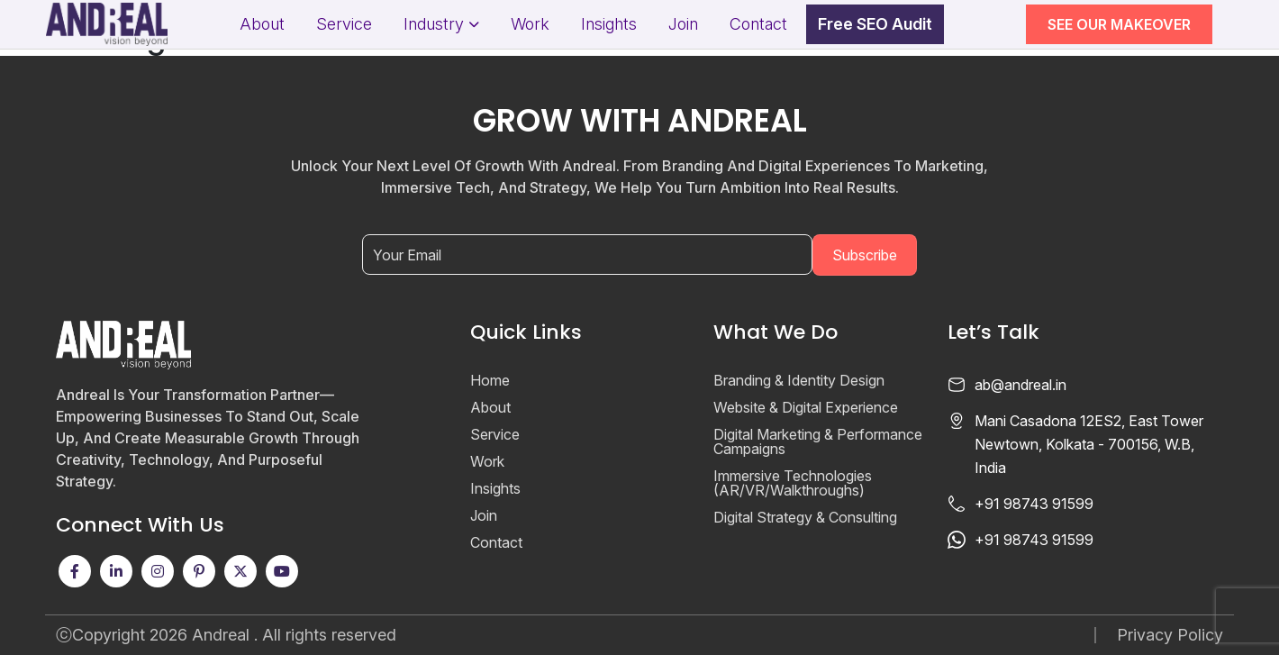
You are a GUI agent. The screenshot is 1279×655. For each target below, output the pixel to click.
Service (344, 24)
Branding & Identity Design (798, 380)
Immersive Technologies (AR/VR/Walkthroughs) (792, 483)
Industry (434, 24)
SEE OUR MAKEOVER (1119, 24)
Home (490, 380)
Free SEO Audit (875, 24)
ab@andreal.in (1020, 385)
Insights (609, 24)
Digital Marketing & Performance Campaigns (817, 441)
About (262, 24)
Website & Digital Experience (805, 407)
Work (530, 24)
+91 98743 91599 (1034, 504)
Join (683, 24)
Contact (758, 24)
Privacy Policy (1170, 635)
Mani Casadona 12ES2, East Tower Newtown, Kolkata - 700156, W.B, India (1089, 444)
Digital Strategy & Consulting (805, 517)
